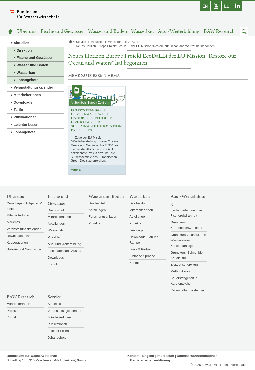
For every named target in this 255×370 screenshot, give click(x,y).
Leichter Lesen (26, 125)
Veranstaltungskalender (33, 87)
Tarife (18, 110)
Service (81, 42)
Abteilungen (56, 223)
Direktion (24, 50)
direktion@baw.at (75, 360)
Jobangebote (27, 80)
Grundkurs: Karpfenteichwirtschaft (186, 225)
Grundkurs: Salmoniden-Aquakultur (188, 255)
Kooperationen (17, 242)
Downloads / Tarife (20, 236)
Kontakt (53, 264)
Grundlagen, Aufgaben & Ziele (24, 206)
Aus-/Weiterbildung (178, 31)
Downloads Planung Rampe (143, 239)
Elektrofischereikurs (185, 264)
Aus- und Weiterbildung (64, 244)
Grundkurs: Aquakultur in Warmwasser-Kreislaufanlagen (188, 240)
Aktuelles (21, 43)
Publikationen (25, 117)
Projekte (54, 237)
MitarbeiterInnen (27, 95)
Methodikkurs (180, 271)
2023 (131, 42)
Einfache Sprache (142, 256)
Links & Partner (140, 249)
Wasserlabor (56, 230)
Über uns (26, 31)
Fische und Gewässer (62, 31)
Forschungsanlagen (103, 216)
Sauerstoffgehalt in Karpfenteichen (184, 280)
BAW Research (219, 31)
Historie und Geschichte (24, 249)
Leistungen (137, 230)
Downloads (23, 102)
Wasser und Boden (107, 31)
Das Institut (56, 210)
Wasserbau (142, 31)
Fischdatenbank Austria (64, 251)
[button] (244, 31)
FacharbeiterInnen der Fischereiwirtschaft (186, 212)
